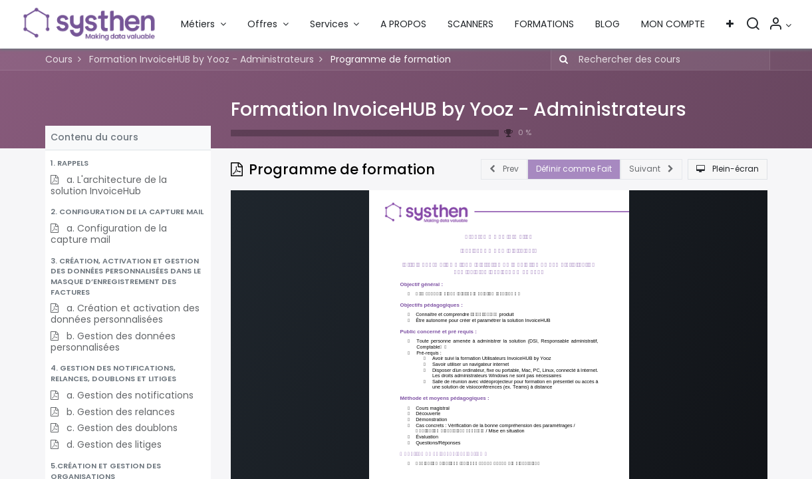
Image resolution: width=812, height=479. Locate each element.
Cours (58, 59)
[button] (730, 24)
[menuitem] (403, 24)
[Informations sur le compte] (779, 25)
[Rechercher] (752, 25)
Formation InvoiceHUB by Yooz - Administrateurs (458, 109)
